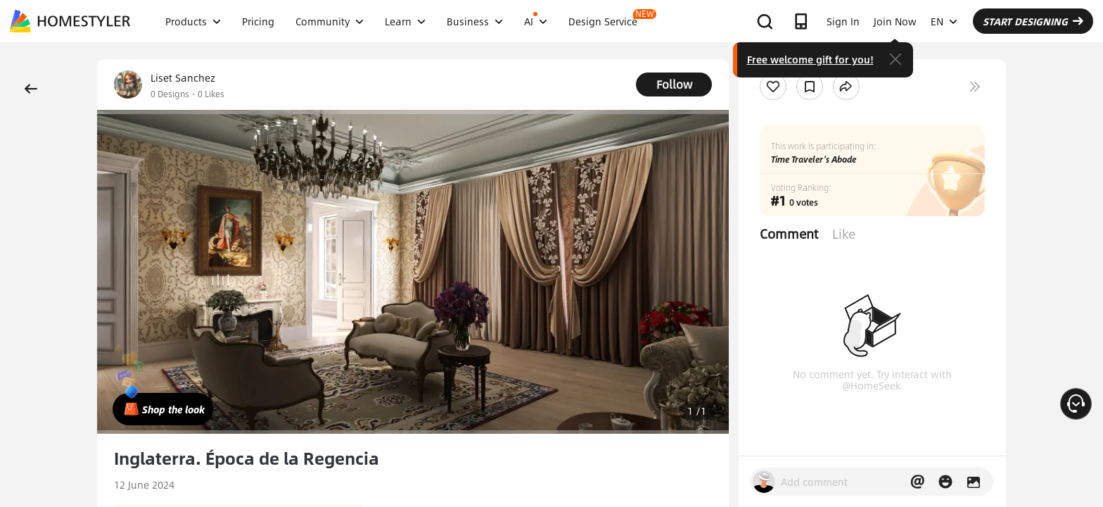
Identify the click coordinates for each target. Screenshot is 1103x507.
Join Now (895, 21)
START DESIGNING (1033, 21)
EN (944, 21)
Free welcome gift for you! (810, 59)
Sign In (843, 21)
